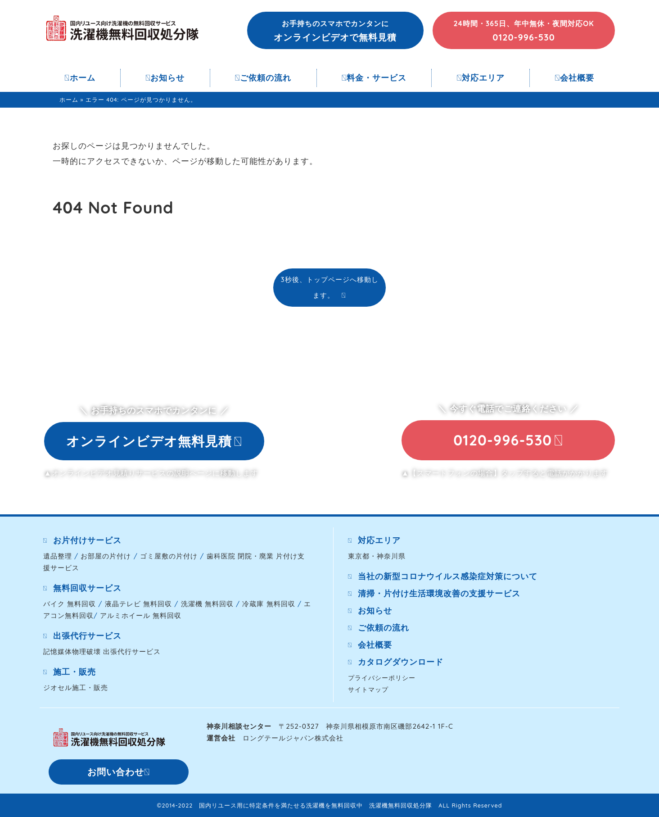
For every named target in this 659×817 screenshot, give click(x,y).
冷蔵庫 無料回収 (268, 603)
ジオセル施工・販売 (75, 687)
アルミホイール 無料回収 (140, 615)
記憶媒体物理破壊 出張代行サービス (102, 651)
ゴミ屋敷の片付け (169, 556)
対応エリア (481, 78)
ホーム (79, 78)
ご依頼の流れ (263, 78)
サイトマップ (368, 689)
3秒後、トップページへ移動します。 (329, 287)
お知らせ (165, 78)
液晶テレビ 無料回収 (138, 603)
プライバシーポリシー (381, 677)
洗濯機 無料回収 (207, 603)
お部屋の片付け (106, 556)
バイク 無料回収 (69, 603)
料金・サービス (374, 78)
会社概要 (574, 78)
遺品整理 (57, 556)
